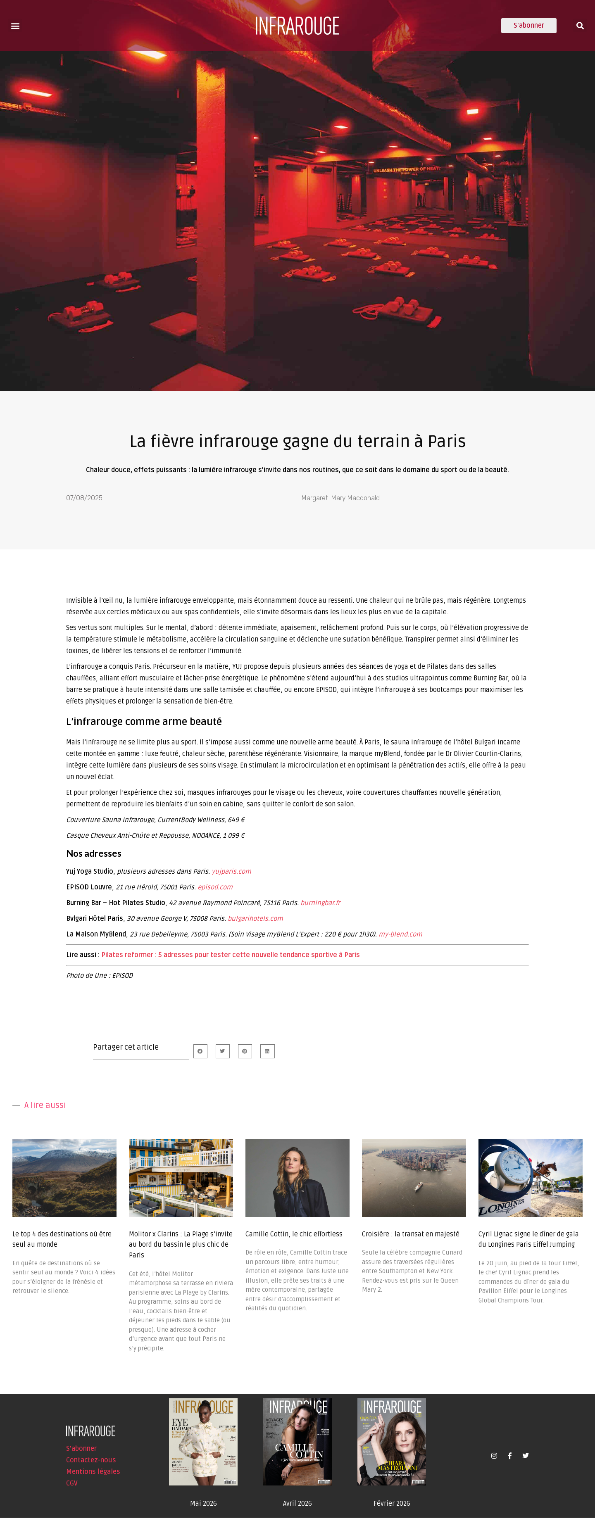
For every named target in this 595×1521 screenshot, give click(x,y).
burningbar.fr (320, 906)
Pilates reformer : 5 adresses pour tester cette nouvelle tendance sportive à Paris (230, 958)
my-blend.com (400, 938)
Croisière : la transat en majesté (410, 1237)
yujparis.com (231, 875)
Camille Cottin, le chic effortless (294, 1237)
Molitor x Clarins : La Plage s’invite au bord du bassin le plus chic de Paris (181, 1248)
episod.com (215, 890)
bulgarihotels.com (255, 922)
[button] (15, 25)
